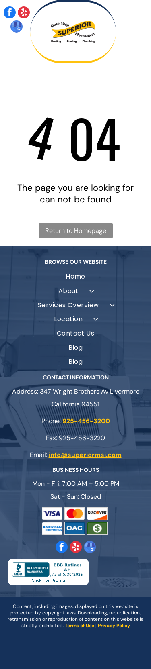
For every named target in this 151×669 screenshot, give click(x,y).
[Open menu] (135, 32)
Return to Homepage (75, 230)
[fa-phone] (23, 55)
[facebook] (10, 13)
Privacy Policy (114, 625)
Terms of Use (79, 625)
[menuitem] (75, 276)
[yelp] (24, 13)
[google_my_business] (16, 27)
